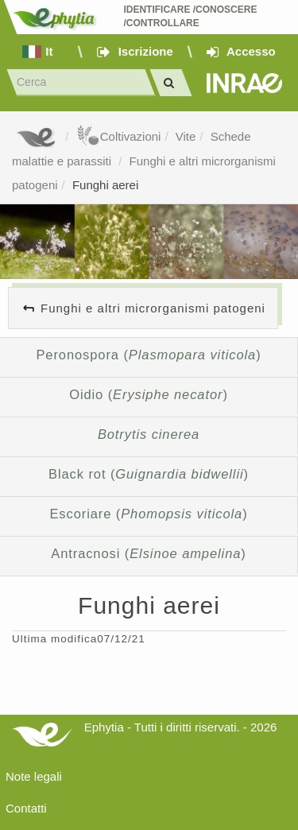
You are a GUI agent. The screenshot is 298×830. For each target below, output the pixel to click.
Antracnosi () (148, 553)
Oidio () (148, 394)
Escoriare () (148, 513)
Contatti (26, 808)
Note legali (34, 776)
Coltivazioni (118, 136)
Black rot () (148, 474)
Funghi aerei (105, 185)
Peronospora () (148, 354)
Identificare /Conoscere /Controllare (191, 16)
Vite (186, 136)
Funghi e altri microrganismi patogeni (153, 308)
